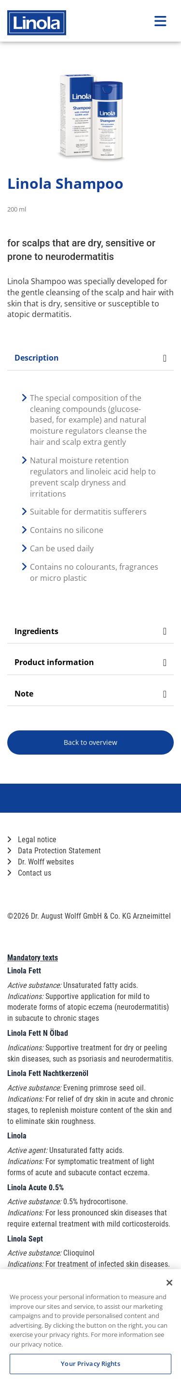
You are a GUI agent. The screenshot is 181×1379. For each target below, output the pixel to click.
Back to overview (90, 742)
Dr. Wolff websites (40, 861)
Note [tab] (90, 693)
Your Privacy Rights (90, 1363)
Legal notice (31, 839)
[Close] (169, 1282)
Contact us (29, 873)
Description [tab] (90, 357)
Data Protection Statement (54, 850)
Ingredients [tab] (90, 631)
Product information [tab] (90, 662)
